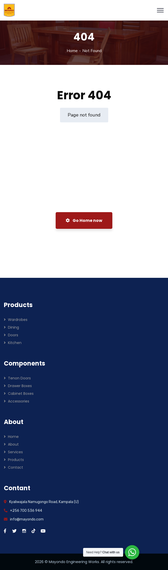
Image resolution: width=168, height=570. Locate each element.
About (13, 444)
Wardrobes (17, 319)
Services (15, 452)
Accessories (18, 401)
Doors (13, 335)
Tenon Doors (19, 378)
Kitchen (15, 342)
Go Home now (84, 220)
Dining (13, 327)
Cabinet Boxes (21, 393)
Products (16, 459)
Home (72, 51)
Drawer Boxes (20, 385)
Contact (15, 467)
